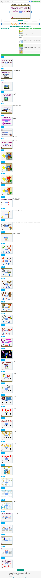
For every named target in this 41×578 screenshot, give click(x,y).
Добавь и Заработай (36, 1)
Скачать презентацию (4, 28)
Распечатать (20, 20)
